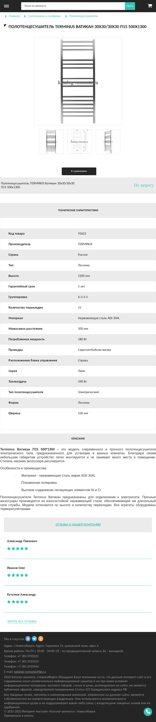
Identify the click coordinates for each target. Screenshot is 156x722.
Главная (14, 16)
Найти (130, 6)
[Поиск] (78, 6)
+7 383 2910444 (28, 666)
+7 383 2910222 (28, 656)
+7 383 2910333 (28, 661)
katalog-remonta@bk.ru (30, 672)
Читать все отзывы (22, 621)
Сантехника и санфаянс (44, 16)
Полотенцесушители (83, 16)
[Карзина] (150, 6)
